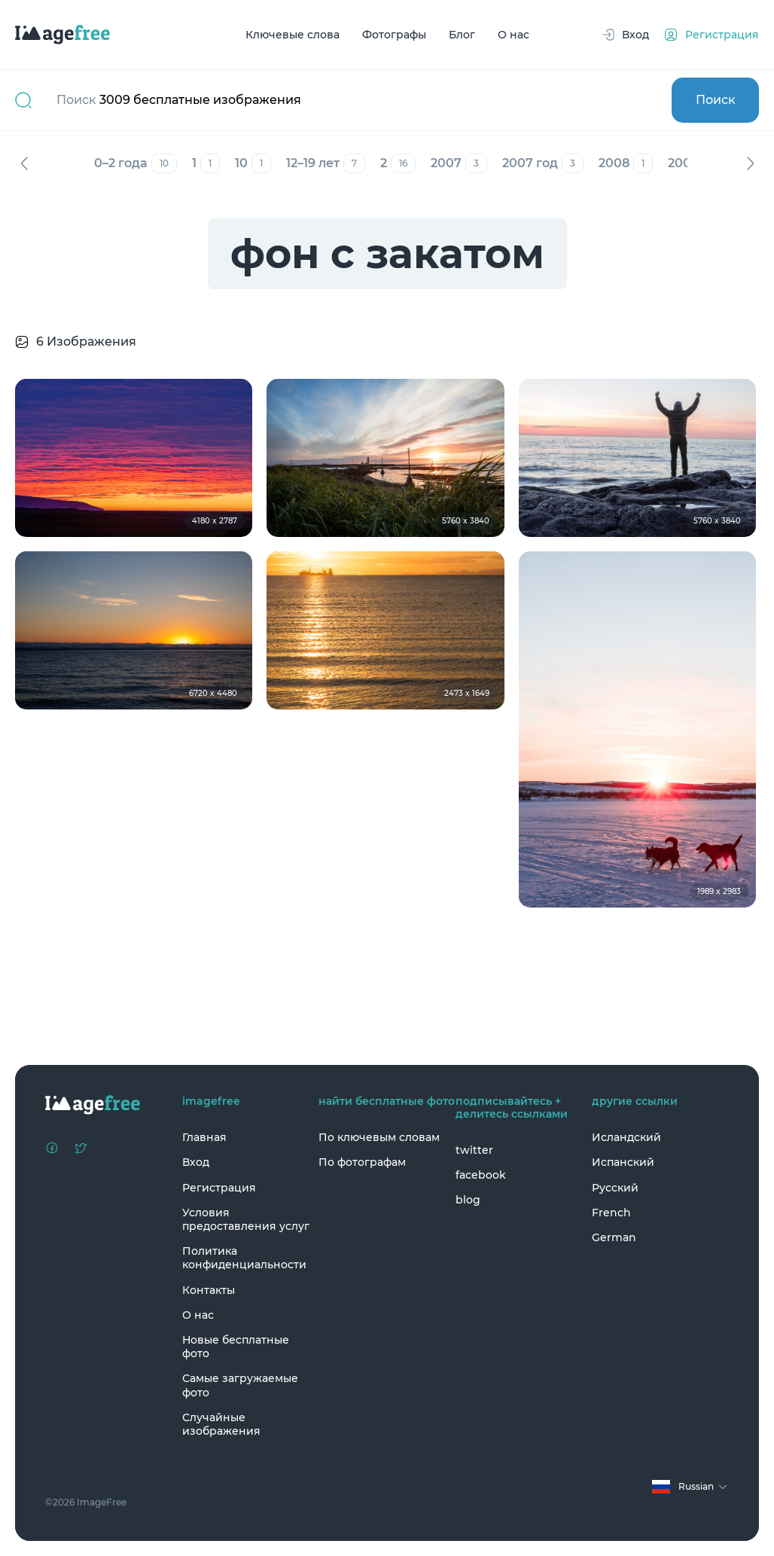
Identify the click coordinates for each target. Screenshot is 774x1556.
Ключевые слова (292, 34)
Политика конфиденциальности (244, 1257)
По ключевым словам (379, 1137)
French (611, 1212)
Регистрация (219, 1187)
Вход (195, 1162)
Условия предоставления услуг (245, 1219)
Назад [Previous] (24, 163)
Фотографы (394, 34)
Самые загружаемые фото (240, 1385)
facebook (481, 1175)
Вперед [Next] (750, 163)
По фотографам (362, 1162)
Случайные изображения (221, 1424)
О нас (513, 34)
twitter (474, 1150)
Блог (462, 34)
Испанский (623, 1162)
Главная (204, 1137)
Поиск (716, 100)
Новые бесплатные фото (235, 1346)
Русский (615, 1187)
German (614, 1237)
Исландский (626, 1137)
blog (468, 1200)
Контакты (208, 1290)
